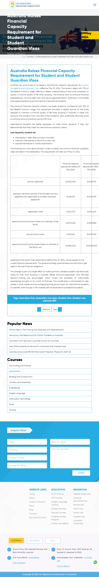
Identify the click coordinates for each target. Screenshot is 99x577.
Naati (11, 404)
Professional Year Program (58, 518)
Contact (33, 513)
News (31, 506)
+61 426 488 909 (33, 558)
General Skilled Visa (82, 494)
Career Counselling (59, 523)
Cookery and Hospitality (20, 382)
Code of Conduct (37, 502)
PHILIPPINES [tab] (34, 540)
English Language (17, 393)
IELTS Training (57, 494)
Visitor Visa (78, 509)
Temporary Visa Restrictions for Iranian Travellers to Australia (36, 335)
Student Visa (79, 516)
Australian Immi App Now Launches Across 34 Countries (34, 341)
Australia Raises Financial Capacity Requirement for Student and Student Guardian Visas (64, 57)
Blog (31, 509)
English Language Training (59, 503)
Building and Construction (20, 377)
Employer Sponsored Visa (80, 499)
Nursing (12, 410)
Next (57, 309)
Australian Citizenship (78, 522)
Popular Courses (58, 512)
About (32, 498)
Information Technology (19, 399)
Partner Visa (78, 505)
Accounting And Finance (20, 365)
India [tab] (52, 540)
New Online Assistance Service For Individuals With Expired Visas (37, 346)
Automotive (14, 371)
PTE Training (56, 498)
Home (32, 494)
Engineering (14, 388)
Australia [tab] (16, 540)
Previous (43, 309)
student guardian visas (29, 88)
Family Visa (78, 512)
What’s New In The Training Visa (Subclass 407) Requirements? (36, 330)
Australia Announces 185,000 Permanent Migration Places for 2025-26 (40, 352)
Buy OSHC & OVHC (37, 517)
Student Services (58, 509)
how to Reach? (19, 563)
